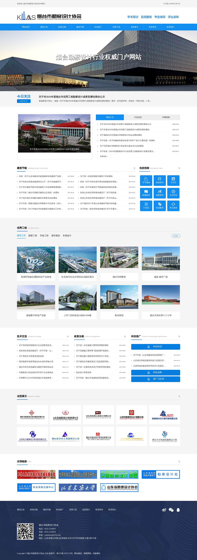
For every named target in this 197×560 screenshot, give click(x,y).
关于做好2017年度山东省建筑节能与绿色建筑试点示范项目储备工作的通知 (99, 203)
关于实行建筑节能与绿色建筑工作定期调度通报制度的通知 (41, 187)
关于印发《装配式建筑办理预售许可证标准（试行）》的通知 (41, 203)
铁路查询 (160, 180)
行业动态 (138, 117)
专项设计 (67, 235)
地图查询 (160, 193)
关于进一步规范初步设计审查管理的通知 (93, 367)
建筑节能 (80, 27)
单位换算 (173, 205)
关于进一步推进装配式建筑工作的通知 (96, 176)
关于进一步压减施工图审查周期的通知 (92, 345)
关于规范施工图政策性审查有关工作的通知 (93, 356)
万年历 (173, 180)
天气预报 (146, 180)
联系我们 (170, 27)
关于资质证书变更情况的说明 (31, 356)
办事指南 (166, 117)
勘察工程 (32, 235)
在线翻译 (160, 205)
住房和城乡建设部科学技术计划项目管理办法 (149, 366)
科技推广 (98, 27)
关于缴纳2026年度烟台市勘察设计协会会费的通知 (121, 135)
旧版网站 (96, 553)
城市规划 (55, 235)
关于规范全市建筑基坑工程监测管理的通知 (93, 362)
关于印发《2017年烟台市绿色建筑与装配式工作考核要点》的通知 (41, 209)
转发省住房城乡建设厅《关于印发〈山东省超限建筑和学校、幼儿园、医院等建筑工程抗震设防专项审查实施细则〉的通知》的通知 (36, 351)
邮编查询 (146, 193)
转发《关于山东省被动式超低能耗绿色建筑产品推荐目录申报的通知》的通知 (41, 176)
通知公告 (44, 27)
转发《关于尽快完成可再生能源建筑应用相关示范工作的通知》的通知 (99, 182)
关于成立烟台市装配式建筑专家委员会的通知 (38, 198)
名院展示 (134, 27)
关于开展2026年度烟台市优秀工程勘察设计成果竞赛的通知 (124, 130)
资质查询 (152, 27)
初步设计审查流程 (83, 372)
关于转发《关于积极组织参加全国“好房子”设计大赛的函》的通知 (127, 140)
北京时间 (173, 193)
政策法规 (62, 27)
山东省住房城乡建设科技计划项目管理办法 (149, 360)
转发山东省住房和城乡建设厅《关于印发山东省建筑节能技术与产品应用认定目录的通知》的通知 (99, 198)
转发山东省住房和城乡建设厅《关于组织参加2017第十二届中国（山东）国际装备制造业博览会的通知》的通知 (99, 193)
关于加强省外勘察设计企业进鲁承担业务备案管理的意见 (36, 345)
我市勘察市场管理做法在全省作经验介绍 (36, 362)
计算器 (146, 205)
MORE (175, 236)
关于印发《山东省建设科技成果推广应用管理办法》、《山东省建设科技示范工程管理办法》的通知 (149, 355)
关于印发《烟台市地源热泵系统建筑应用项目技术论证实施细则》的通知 (93, 378)
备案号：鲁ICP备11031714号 (61, 553)
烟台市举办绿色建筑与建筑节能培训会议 (36, 367)
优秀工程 (116, 27)
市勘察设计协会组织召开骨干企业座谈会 (36, 372)
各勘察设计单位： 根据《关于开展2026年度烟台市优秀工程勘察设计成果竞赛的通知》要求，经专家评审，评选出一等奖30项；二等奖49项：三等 (95, 101)
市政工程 (44, 235)
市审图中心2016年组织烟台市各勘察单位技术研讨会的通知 (36, 378)
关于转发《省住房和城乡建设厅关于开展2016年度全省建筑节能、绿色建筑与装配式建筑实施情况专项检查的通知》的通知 (99, 209)
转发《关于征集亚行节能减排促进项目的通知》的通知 (99, 187)
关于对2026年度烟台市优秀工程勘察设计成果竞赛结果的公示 (72, 96)
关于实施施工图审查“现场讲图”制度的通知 (93, 351)
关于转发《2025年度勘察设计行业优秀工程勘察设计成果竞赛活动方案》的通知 (127, 151)
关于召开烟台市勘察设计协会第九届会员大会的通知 (122, 146)
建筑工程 (21, 235)
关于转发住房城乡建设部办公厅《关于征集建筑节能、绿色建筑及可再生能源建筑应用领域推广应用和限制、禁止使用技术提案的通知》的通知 (41, 182)
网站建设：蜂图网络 (82, 553)
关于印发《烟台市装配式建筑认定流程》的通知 (39, 193)
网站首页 (26, 27)
